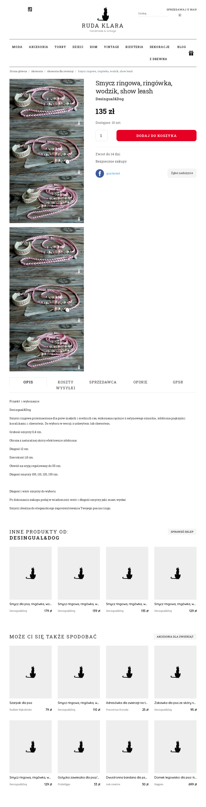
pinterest (113, 173)
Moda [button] (17, 47)
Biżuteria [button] (134, 47)
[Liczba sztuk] (102, 135)
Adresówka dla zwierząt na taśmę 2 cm (127, 703)
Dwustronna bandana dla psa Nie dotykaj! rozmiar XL (127, 777)
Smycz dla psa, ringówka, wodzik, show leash (30, 604)
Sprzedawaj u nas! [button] (182, 9)
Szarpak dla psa (20, 703)
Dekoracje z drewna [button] (160, 53)
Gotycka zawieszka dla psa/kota (79, 777)
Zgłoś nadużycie (182, 173)
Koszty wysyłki (65, 385)
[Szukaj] (166, 13)
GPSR (178, 382)
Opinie (140, 382)
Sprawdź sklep (182, 531)
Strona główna (18, 71)
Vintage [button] (111, 47)
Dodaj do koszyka (156, 135)
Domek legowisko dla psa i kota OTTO (175, 777)
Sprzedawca (103, 382)
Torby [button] (60, 47)
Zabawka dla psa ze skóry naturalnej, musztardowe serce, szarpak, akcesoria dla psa (175, 703)
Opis (28, 382)
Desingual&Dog (110, 98)
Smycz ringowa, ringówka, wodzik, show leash (79, 604)
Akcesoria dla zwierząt (60, 71)
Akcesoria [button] (38, 47)
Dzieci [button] (77, 47)
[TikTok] (30, 9)
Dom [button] (94, 47)
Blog (181, 47)
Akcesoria (37, 71)
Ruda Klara (103, 22)
